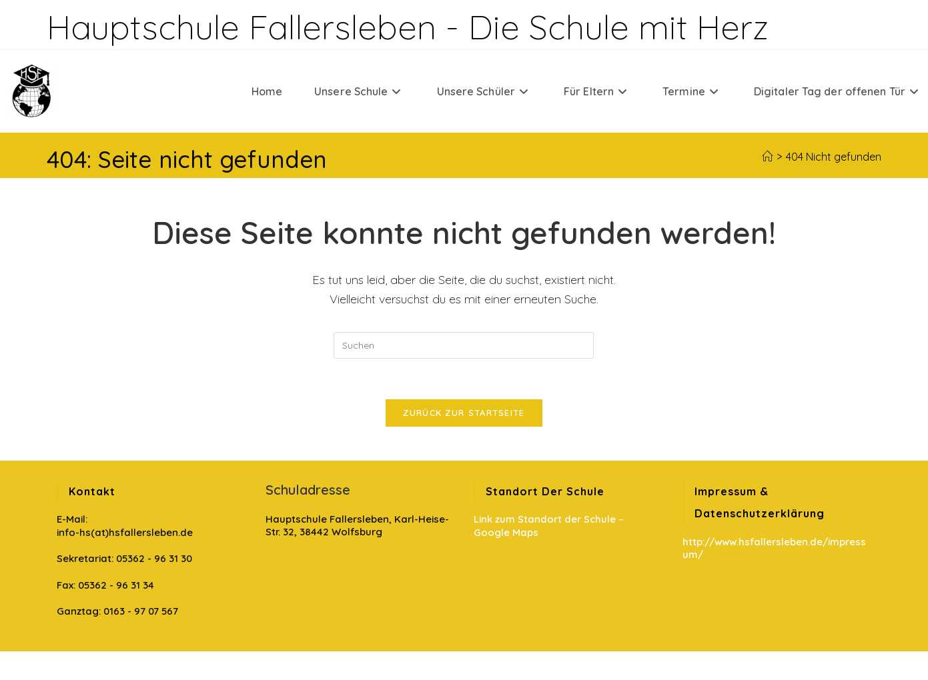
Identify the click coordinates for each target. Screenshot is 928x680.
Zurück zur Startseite (463, 412)
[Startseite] (767, 156)
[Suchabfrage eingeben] (464, 345)
